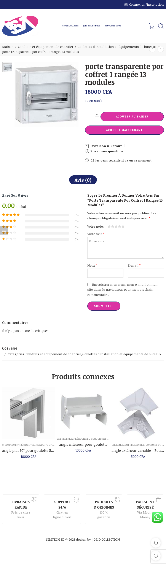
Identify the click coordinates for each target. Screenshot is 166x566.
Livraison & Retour (103, 146)
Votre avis (95, 234)
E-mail (134, 265)
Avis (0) (83, 180)
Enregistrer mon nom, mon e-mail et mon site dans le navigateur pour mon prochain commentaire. (122, 289)
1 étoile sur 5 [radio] (109, 226)
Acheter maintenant (124, 130)
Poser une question (104, 151)
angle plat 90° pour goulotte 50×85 (28, 452)
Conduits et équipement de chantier (45, 46)
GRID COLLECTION (107, 539)
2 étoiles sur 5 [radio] (110, 226)
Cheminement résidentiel (18, 446)
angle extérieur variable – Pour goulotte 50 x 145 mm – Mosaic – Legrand (138, 453)
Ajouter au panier (132, 116)
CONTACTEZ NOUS (113, 25)
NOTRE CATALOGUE (70, 25)
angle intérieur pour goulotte (83, 446)
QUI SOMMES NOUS (92, 25)
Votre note (95, 226)
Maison (8, 46)
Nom (92, 265)
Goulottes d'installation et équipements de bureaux (117, 46)
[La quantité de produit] (90, 116)
